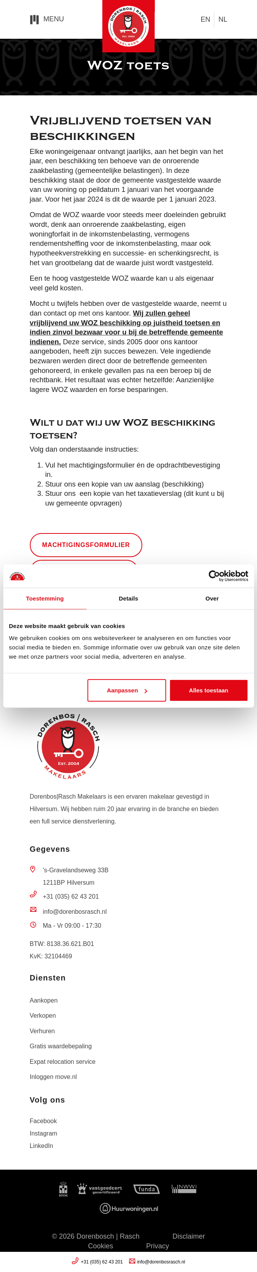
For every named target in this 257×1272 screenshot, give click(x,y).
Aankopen (44, 1000)
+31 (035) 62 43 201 (71, 896)
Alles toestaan (208, 690)
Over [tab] (212, 598)
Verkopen (43, 1015)
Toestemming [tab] (45, 598)
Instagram (43, 1133)
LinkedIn (41, 1146)
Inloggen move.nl (53, 1077)
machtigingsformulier (86, 545)
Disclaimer (188, 1236)
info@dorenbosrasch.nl (75, 911)
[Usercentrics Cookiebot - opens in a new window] (214, 576)
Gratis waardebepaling (61, 1046)
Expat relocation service (63, 1061)
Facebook (43, 1121)
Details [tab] (128, 598)
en (205, 19)
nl (222, 19)
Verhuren (42, 1031)
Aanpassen (127, 690)
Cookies (100, 1246)
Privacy (157, 1246)
